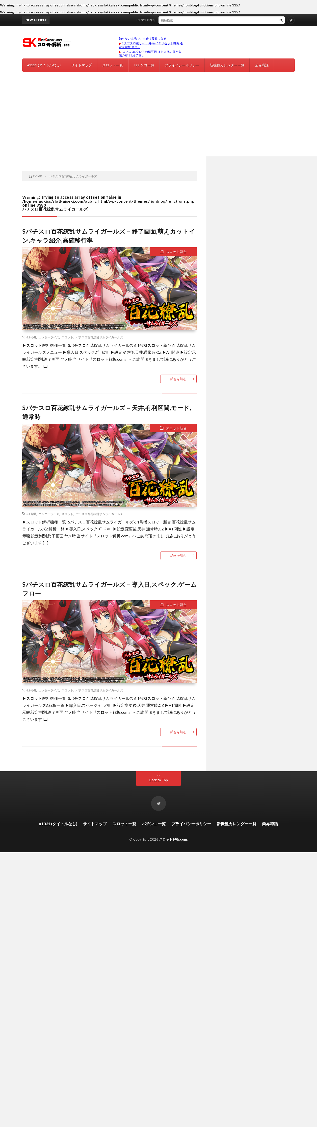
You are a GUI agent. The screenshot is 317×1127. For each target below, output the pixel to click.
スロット (67, 337)
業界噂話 (262, 65)
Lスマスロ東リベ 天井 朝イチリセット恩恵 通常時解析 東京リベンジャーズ (188, 20)
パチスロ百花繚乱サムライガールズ (99, 337)
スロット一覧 (112, 65)
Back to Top (158, 780)
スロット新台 (176, 251)
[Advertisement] (158, 119)
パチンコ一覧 (143, 65)
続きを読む (178, 379)
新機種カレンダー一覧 (227, 65)
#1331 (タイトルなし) (44, 65)
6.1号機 (31, 337)
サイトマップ (81, 65)
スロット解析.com (173, 839)
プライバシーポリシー (182, 65)
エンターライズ (48, 337)
